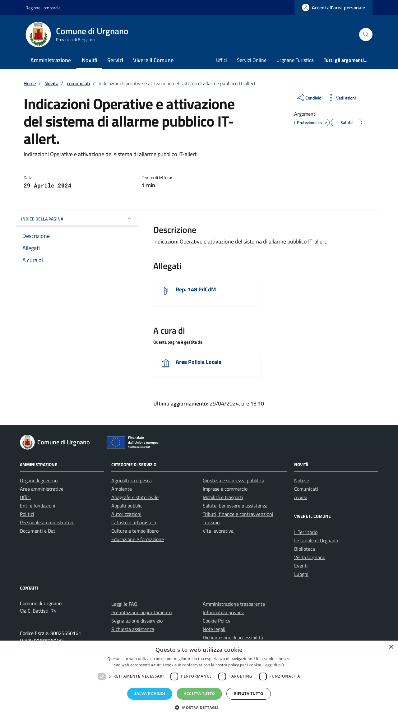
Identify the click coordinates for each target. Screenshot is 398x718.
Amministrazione (50, 60)
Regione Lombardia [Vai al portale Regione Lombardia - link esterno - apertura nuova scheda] (43, 7)
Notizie (301, 480)
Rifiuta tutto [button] (248, 693)
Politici (27, 514)
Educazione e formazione (137, 539)
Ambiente (121, 489)
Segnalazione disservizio (137, 620)
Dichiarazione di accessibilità (233, 637)
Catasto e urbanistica (133, 522)
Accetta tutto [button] (199, 693)
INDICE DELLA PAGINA (77, 218)
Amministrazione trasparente (234, 604)
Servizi (115, 60)
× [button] (391, 647)
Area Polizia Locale (198, 362)
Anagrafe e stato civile (135, 497)
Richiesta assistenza (132, 629)
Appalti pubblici (127, 505)
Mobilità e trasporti (223, 497)
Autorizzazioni (126, 514)
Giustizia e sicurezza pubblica (233, 480)
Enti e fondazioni (37, 505)
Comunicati (306, 489)
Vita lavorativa (218, 531)
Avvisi (300, 497)
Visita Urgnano (309, 557)
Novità (89, 60)
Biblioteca (304, 549)
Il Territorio (305, 532)
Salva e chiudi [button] (149, 693)
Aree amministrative (41, 489)
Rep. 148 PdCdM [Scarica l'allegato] (196, 289)
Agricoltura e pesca (131, 480)
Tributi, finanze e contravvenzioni (238, 514)
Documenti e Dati (38, 531)
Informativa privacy (223, 612)
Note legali (214, 629)
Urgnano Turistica (295, 60)
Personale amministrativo (47, 522)
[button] (199, 707)
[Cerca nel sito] (366, 34)
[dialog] (199, 679)
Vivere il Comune (153, 60)
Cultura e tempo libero (135, 531)
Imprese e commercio (225, 489)
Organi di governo (39, 480)
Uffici (221, 60)
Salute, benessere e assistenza (235, 505)
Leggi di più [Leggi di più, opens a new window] (273, 665)
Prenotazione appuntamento (141, 612)
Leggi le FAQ (124, 604)
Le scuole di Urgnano (316, 540)
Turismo (211, 522)
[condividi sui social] (309, 98)
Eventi (301, 565)
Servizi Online (251, 60)
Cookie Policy (216, 620)
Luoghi (301, 574)
